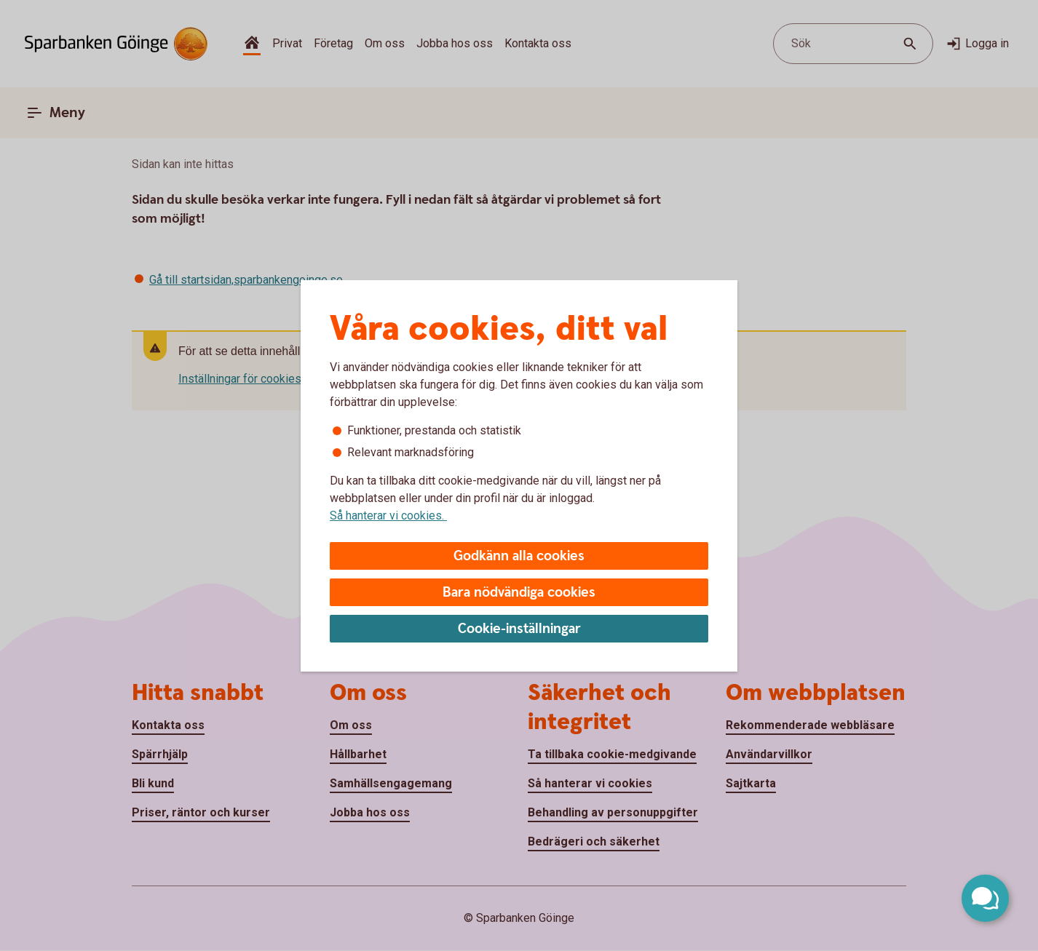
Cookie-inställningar (519, 629)
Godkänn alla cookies (519, 556)
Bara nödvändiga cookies (519, 593)
